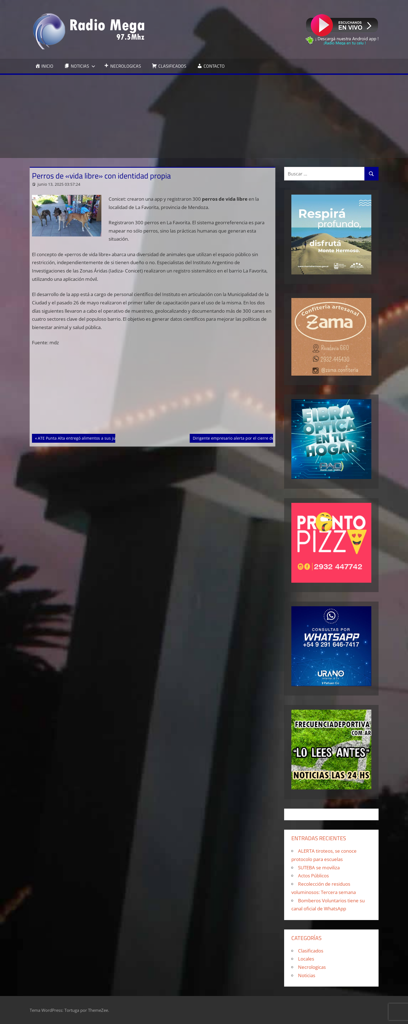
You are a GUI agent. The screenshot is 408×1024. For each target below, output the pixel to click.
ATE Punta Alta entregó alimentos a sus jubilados (83, 438)
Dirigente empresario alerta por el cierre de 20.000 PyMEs (246, 438)
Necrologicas (312, 967)
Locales (306, 959)
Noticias (306, 975)
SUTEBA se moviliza (319, 867)
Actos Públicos (313, 875)
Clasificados (310, 950)
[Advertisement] (204, 116)
